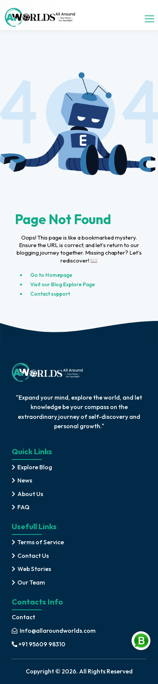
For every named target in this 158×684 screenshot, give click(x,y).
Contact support (50, 293)
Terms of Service (40, 542)
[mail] (54, 631)
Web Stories (34, 569)
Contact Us (33, 555)
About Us (30, 494)
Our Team (31, 582)
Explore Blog (34, 467)
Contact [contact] (23, 617)
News (24, 480)
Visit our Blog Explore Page (62, 284)
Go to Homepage (51, 275)
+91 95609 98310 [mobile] (38, 644)
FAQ (23, 507)
